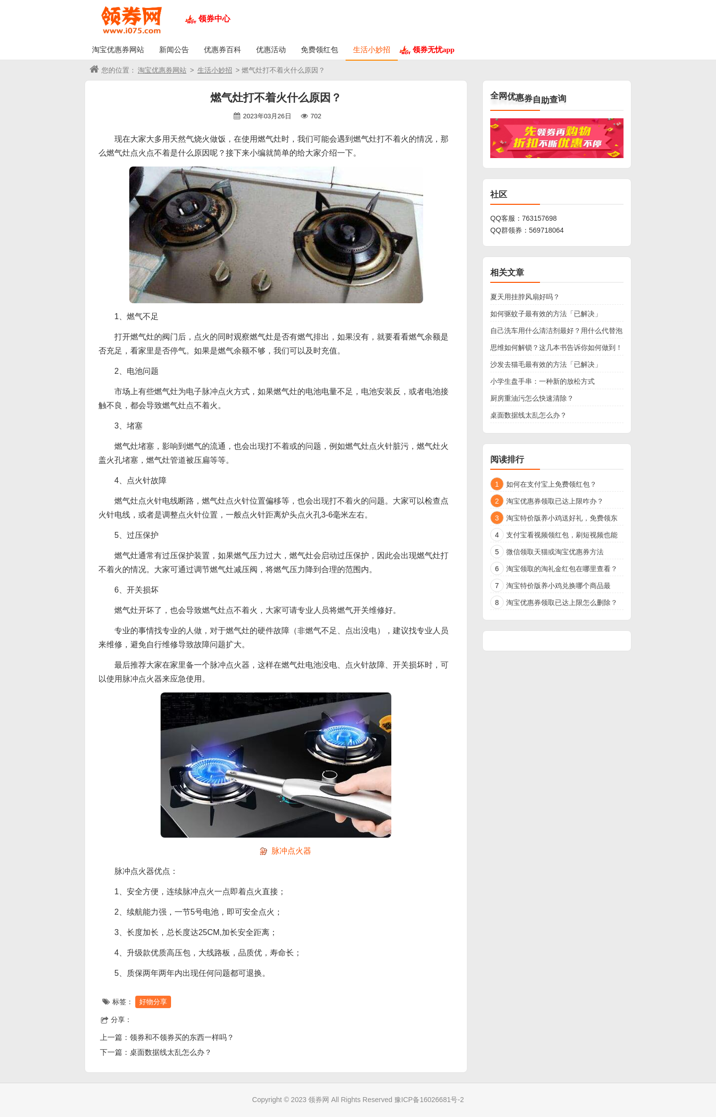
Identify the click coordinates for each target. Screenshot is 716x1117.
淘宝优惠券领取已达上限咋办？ (555, 501)
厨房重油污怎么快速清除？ (532, 398)
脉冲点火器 (291, 851)
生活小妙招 (371, 49)
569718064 (546, 230)
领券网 (318, 1100)
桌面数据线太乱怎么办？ (171, 1052)
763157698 (539, 218)
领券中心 (214, 18)
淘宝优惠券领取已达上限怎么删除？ (562, 602)
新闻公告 (174, 49)
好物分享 (153, 1002)
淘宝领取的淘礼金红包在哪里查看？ (562, 569)
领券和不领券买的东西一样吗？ (182, 1037)
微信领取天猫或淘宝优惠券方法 (555, 552)
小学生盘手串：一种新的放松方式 (542, 381)
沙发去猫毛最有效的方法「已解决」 (546, 364)
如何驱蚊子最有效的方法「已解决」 (546, 314)
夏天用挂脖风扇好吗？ (525, 297)
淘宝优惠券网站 (118, 49)
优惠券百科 (222, 49)
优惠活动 (271, 49)
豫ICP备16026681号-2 (429, 1100)
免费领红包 (319, 49)
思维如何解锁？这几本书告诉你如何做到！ (556, 347)
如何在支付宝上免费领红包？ (551, 484)
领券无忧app (433, 49)
